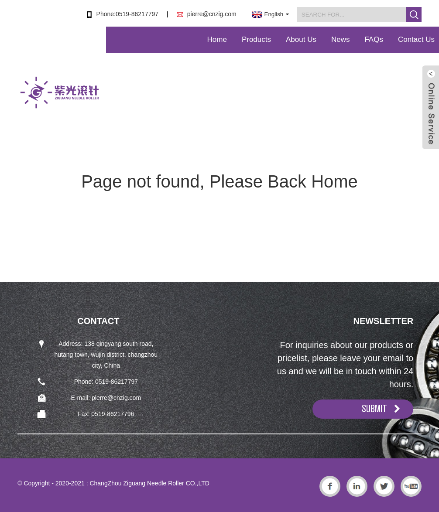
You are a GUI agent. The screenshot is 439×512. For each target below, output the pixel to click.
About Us (301, 39)
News (340, 39)
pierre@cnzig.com (212, 13)
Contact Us (416, 39)
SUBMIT (374, 409)
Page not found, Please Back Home (219, 181)
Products (256, 39)
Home (217, 39)
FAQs (373, 39)
